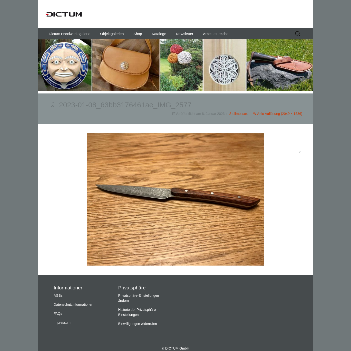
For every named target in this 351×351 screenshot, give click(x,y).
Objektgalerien (112, 34)
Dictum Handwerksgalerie (69, 34)
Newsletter (184, 34)
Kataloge (159, 34)
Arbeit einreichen (217, 34)
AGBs (58, 295)
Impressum (62, 322)
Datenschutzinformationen (73, 304)
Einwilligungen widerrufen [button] (137, 324)
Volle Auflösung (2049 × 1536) (279, 114)
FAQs (58, 313)
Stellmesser (238, 114)
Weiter (292, 152)
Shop (138, 34)
